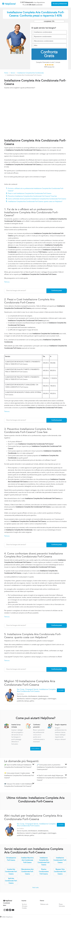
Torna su (7, 282)
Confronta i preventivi (36, 726)
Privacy (60, 904)
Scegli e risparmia (60, 725)
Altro (35, 45)
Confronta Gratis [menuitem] (49, 54)
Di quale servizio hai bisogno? (43, 28)
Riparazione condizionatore (43, 36)
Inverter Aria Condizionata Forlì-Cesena (11, 872)
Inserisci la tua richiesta (15, 726)
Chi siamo (24, 906)
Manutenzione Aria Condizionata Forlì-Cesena (27, 872)
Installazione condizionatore (43, 32)
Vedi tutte (35, 887)
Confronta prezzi (56, 290)
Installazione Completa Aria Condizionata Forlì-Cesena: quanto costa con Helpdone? (35, 201)
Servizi (13, 73)
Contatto (24, 908)
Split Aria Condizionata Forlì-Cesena (11, 881)
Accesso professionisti (60, 4)
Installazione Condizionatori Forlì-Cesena (59, 860)
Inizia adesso (35, 748)
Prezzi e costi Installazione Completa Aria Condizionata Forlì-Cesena (29, 193)
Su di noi (24, 904)
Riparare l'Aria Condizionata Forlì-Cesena (60, 872)
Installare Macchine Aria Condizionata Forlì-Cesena (27, 860)
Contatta (61, 690)
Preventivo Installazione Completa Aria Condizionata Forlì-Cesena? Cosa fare (32, 196)
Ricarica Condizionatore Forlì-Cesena (44, 872)
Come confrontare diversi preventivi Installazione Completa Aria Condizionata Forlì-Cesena (37, 199)
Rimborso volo (44, 904)
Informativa (62, 906)
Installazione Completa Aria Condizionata (30, 73)
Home (6, 73)
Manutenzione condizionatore (43, 41)
